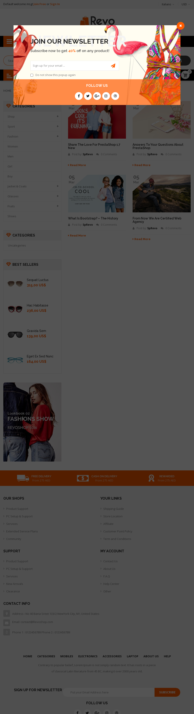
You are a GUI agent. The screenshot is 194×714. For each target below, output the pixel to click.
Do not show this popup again (55, 75)
